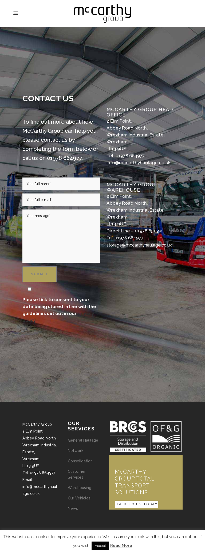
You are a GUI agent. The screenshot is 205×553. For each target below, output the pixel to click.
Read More (121, 545)
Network (75, 451)
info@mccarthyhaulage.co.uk (139, 162)
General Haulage (83, 440)
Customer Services (77, 474)
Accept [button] (100, 546)
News (73, 508)
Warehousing (79, 488)
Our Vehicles (79, 498)
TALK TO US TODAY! (137, 504)
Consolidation (80, 461)
